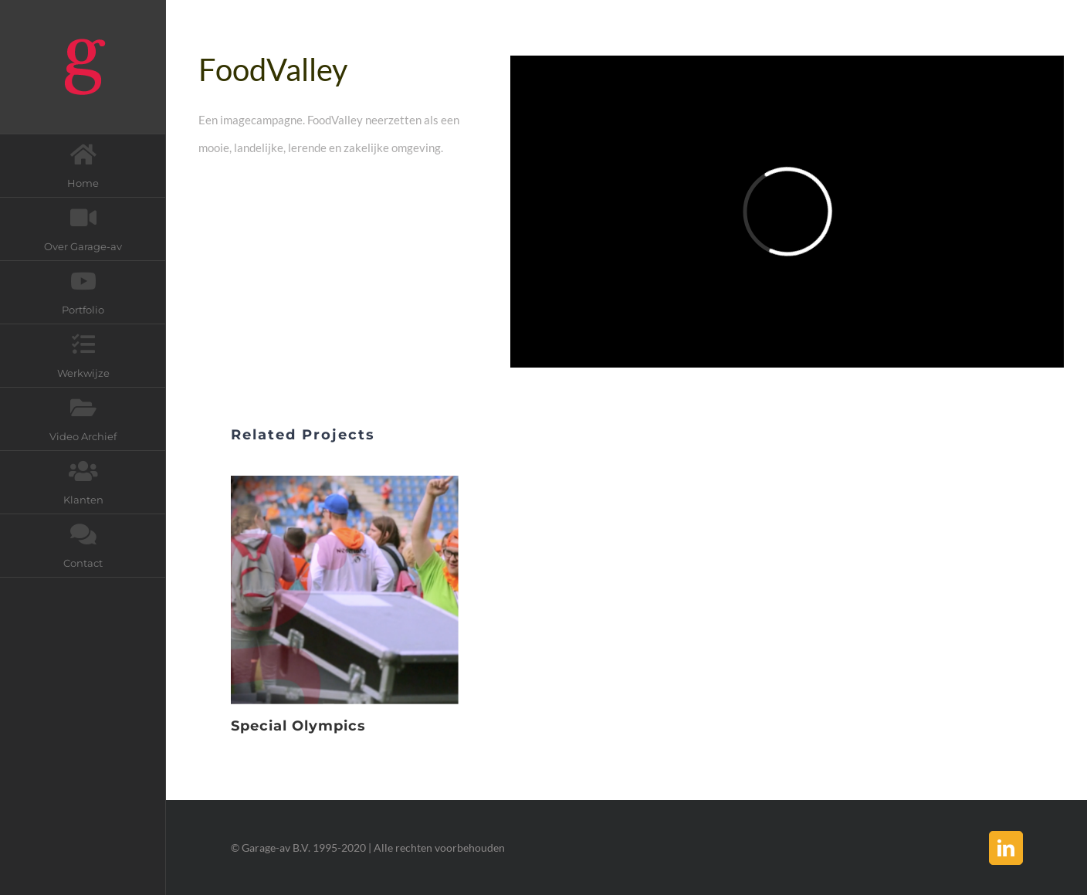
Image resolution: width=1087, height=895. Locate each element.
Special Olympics (298, 725)
